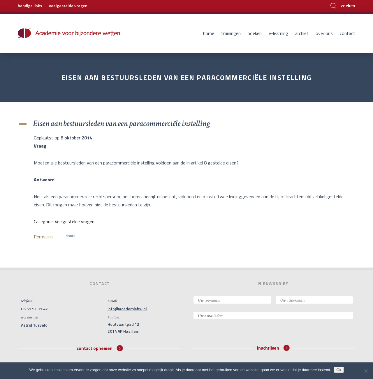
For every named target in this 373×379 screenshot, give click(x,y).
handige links (30, 6)
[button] (186, 123)
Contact (347, 33)
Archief (302, 33)
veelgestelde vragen (68, 6)
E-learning (278, 33)
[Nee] (366, 371)
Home (208, 33)
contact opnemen (100, 348)
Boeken (255, 33)
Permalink (54, 235)
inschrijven (273, 348)
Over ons (324, 33)
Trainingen (231, 33)
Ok (338, 370)
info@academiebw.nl (127, 309)
